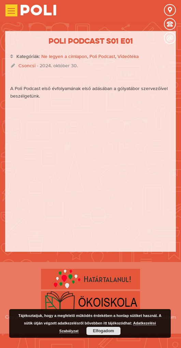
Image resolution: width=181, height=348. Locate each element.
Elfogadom (103, 331)
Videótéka (128, 56)
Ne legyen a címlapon (64, 56)
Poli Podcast (102, 56)
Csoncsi (27, 65)
